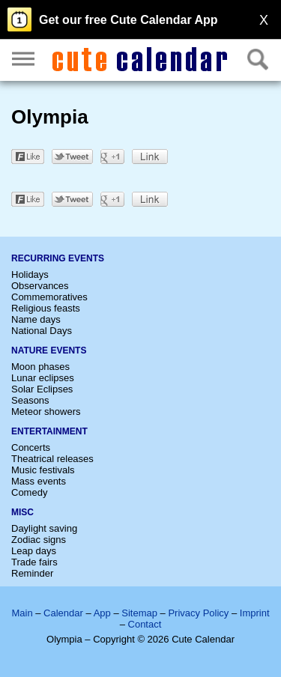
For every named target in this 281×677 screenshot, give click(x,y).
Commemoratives (49, 297)
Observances (40, 285)
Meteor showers (45, 411)
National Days (41, 330)
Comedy (29, 492)
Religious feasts (45, 308)
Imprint (255, 613)
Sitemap (139, 613)
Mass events (38, 481)
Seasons (30, 400)
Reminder (32, 573)
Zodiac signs (38, 539)
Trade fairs (34, 562)
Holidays (30, 274)
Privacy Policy (198, 613)
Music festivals (43, 470)
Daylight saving (44, 528)
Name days (36, 319)
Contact (145, 624)
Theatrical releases (52, 458)
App (102, 613)
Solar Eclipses (42, 389)
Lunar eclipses (42, 377)
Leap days (33, 550)
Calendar (63, 613)
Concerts (30, 447)
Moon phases (40, 366)
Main (21, 613)
